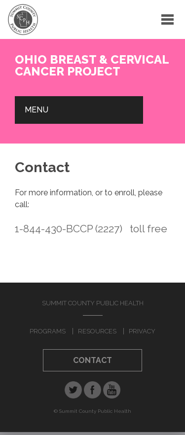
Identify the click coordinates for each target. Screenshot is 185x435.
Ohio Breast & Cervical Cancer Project (92, 65)
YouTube (111, 390)
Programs (48, 331)
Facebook (92, 390)
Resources (97, 331)
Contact (92, 360)
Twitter (73, 390)
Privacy (142, 331)
